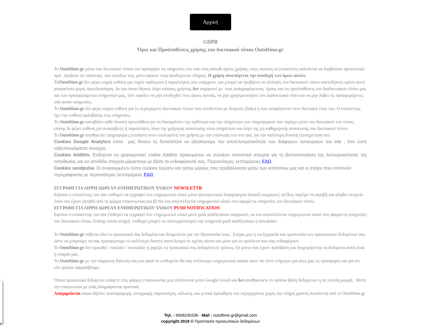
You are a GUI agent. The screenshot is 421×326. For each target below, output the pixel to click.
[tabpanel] (210, 170)
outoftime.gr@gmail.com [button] (235, 315)
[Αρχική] (210, 22)
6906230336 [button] (187, 315)
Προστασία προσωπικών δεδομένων (227, 321)
